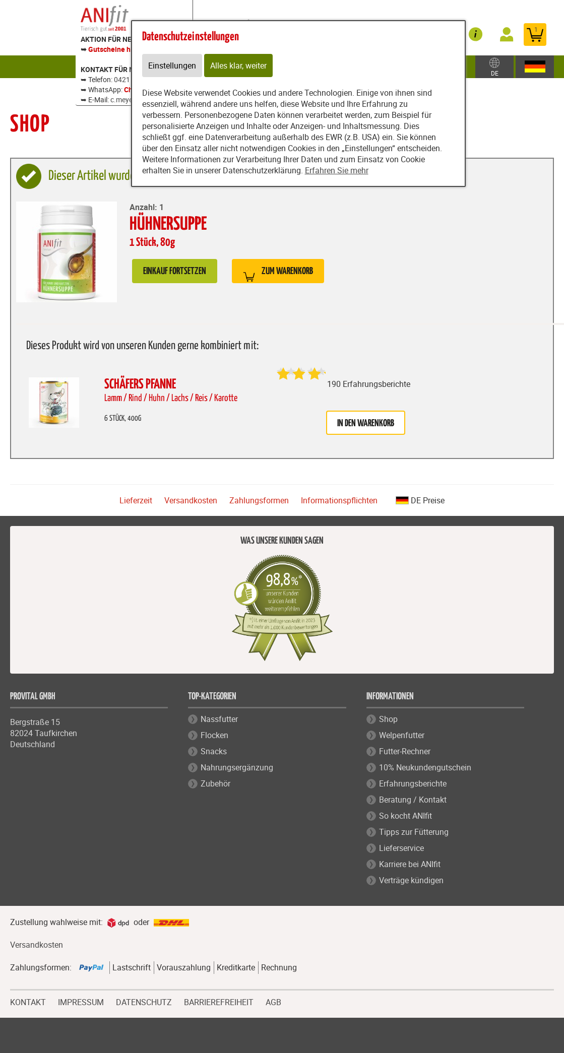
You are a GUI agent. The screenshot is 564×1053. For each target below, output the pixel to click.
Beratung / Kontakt (413, 799)
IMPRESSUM (81, 1001)
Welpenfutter (401, 735)
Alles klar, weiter (238, 65)
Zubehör (215, 783)
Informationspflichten (339, 500)
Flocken (214, 735)
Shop (388, 719)
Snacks (214, 751)
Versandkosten (190, 500)
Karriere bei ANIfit (410, 864)
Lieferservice (401, 847)
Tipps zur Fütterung (414, 831)
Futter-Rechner (404, 751)
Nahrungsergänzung (237, 767)
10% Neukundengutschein (425, 767)
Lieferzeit (135, 500)
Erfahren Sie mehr (336, 170)
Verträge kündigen (411, 880)
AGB (273, 1002)
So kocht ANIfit (405, 815)
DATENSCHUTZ (144, 1001)
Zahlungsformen (259, 500)
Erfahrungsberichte (413, 783)
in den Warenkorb (365, 423)
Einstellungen (172, 65)
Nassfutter (219, 719)
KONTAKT (28, 1001)
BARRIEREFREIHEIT (219, 1001)
